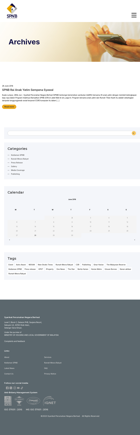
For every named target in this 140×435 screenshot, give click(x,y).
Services (47, 357)
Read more (9, 106)
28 (35, 235)
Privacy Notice (50, 374)
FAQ (46, 368)
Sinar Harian (99, 265)
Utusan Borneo (111, 269)
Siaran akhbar (125, 269)
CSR (77, 265)
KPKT (40, 269)
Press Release (17, 163)
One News (60, 269)
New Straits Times (45, 265)
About (6, 357)
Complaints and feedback (14, 341)
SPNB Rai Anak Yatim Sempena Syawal (27, 90)
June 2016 (72, 199)
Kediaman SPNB (17, 155)
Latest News (9, 368)
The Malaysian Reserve (116, 265)
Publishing (15, 174)
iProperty (50, 269)
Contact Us (8, 374)
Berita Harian (83, 269)
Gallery (14, 166)
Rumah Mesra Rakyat (19, 159)
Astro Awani (21, 265)
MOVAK (32, 265)
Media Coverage (18, 170)
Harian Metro (96, 269)
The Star (71, 269)
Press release (30, 269)
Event (10, 265)
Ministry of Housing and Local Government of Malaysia (31, 335)
